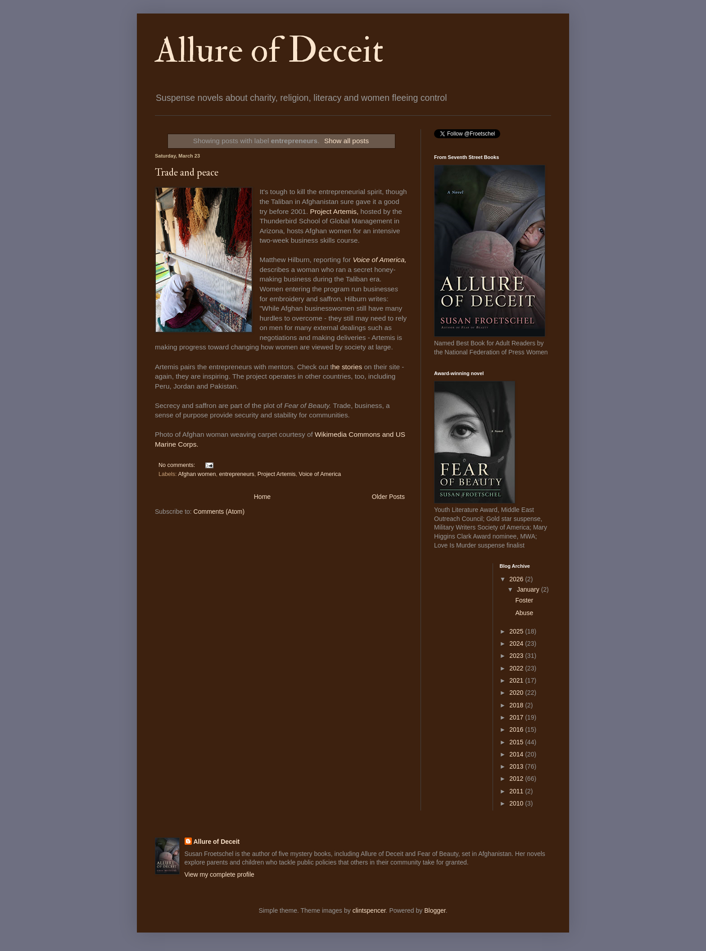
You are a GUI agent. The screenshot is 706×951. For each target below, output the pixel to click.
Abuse (524, 612)
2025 (517, 631)
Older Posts (388, 496)
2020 (517, 692)
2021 (517, 680)
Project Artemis (277, 474)
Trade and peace (186, 172)
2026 (517, 579)
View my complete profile (219, 874)
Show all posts (346, 141)
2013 (517, 766)
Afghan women (197, 474)
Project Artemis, (334, 211)
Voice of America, (379, 259)
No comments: (177, 465)
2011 (517, 791)
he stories (348, 367)
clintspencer (369, 910)
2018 (517, 705)
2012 (517, 778)
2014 (517, 754)
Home (262, 496)
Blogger (434, 910)
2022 (517, 668)
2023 (517, 655)
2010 (517, 803)
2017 (517, 717)
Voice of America (320, 474)
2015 (517, 742)
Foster (524, 600)
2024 (517, 643)
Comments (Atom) (219, 511)
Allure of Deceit (269, 50)
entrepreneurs (236, 474)
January (529, 589)
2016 (517, 729)
